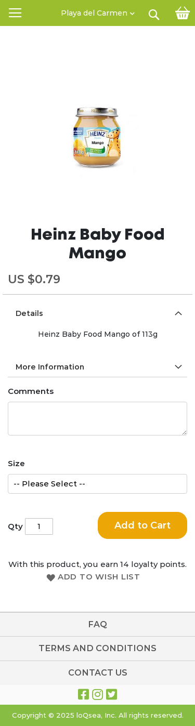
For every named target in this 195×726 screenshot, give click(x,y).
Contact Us (97, 673)
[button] (98, 10)
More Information (50, 367)
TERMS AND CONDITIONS (97, 648)
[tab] (97, 312)
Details (29, 313)
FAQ (97, 624)
